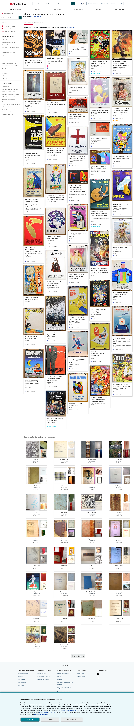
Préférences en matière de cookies (64, 687)
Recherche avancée (15, 9)
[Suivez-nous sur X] (98, 677)
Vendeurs (99, 9)
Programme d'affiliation (43, 676)
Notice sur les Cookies (63, 691)
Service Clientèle (81, 676)
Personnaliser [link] (71, 719)
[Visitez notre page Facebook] (98, 673)
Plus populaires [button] (28, 22)
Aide (121, 3)
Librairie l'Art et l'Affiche (36, 16)
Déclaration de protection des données (65, 683)
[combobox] (52, 3)
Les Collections (7, 13)
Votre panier (21, 685)
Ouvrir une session (93, 3)
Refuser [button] (50, 719)
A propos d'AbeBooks (63, 673)
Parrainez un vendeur (42, 679)
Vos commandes (22, 682)
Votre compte (104, 3)
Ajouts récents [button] (38, 22)
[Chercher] (73, 3)
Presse (59, 676)
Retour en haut (67, 665)
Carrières (59, 679)
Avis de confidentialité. (41, 714)
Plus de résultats (78, 656)
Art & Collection (78, 9)
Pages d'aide (80, 673)
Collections (37, 9)
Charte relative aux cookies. (47, 712)
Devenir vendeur (119, 9)
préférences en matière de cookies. (69, 710)
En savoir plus (71, 27)
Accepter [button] (30, 719)
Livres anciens (57, 9)
